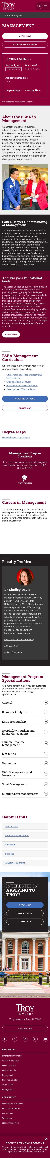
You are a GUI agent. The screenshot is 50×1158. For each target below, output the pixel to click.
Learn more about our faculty (19, 639)
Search (8, 6)
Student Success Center (17, 835)
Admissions (11, 844)
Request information (25, 44)
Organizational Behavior (18, 381)
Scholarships (11, 826)
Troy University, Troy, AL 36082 (25, 1019)
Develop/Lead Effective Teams (21, 389)
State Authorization (10, 1123)
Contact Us (25, 921)
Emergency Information (12, 1055)
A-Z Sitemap (7, 1113)
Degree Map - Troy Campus (16, 437)
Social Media (7, 1084)
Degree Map (12, 90)
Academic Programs (13, 15)
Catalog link (32, 90)
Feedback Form (9, 1065)
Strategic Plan (8, 1089)
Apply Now (25, 36)
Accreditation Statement (12, 1103)
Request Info (25, 913)
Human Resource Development (22, 385)
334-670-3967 (11, 645)
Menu (45, 6)
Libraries (9, 853)
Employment (7, 1075)
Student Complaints (10, 1060)
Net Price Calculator (10, 1080)
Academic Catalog (25, 398)
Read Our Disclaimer (11, 1108)
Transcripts (7, 1118)
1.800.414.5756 (25, 1028)
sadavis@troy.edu (13, 652)
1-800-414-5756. (32, 466)
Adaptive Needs (9, 1070)
